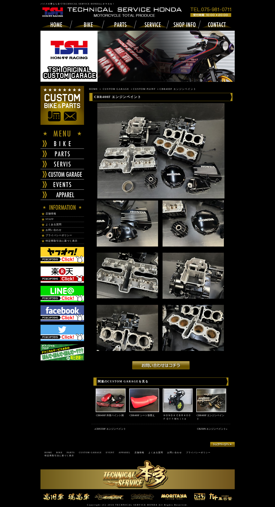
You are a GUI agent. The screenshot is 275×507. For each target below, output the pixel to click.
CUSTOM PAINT (144, 89)
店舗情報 (51, 213)
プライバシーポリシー (59, 235)
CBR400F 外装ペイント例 (110, 415)
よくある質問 (54, 224)
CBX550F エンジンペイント (111, 428)
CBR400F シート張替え (142, 415)
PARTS (71, 452)
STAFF (50, 219)
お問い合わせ (54, 230)
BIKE (59, 452)
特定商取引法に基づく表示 (61, 240)
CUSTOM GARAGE (116, 89)
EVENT (110, 452)
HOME (93, 89)
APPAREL (124, 452)
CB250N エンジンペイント (211, 428)
